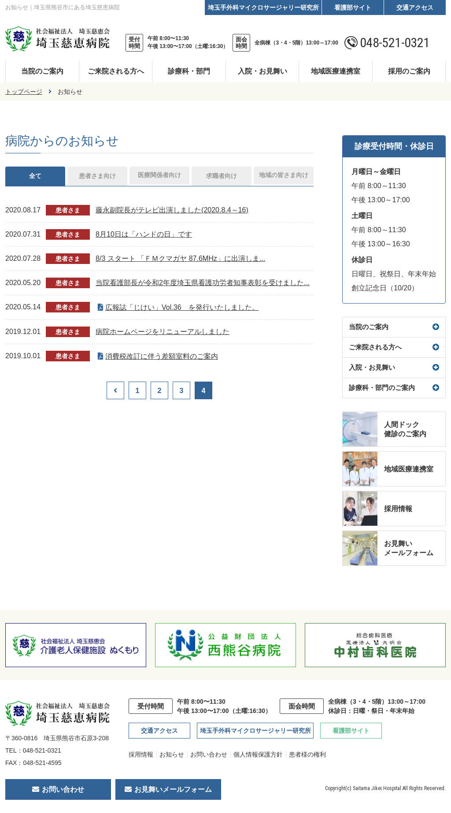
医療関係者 (160, 177)
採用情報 (141, 754)
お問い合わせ (208, 754)
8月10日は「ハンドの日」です (144, 236)
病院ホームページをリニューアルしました (162, 333)
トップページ (23, 91)
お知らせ (171, 754)
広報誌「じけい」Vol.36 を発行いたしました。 (182, 309)
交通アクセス (414, 7)
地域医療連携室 (335, 71)
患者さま (97, 177)
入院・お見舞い (262, 71)
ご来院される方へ (116, 71)
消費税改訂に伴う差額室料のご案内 (161, 358)
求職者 (221, 177)
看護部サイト (352, 7)
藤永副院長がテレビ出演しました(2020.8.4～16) (172, 211)
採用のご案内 (409, 71)
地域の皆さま (283, 177)
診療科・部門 (189, 71)
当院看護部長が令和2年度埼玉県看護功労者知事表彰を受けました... (203, 284)
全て (35, 177)
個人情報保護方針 (258, 754)
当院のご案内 (42, 71)
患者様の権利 (307, 754)
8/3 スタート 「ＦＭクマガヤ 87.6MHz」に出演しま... (180, 260)
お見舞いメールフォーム (173, 789)
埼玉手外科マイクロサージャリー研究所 (263, 7)
